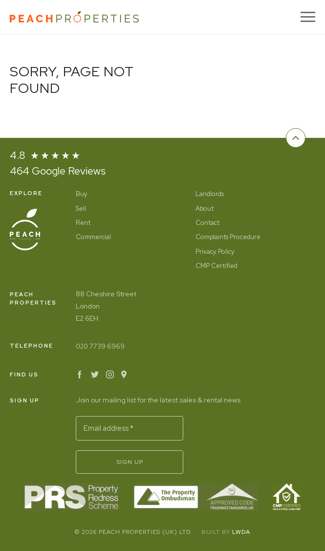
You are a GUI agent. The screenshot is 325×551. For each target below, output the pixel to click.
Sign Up (129, 462)
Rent (83, 223)
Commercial (93, 237)
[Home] (74, 17)
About (204, 208)
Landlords (209, 194)
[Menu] (308, 17)
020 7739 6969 (100, 346)
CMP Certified (216, 266)
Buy (81, 194)
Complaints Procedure (227, 237)
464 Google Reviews (58, 170)
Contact (207, 223)
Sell (81, 208)
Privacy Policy (215, 251)
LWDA (241, 532)
